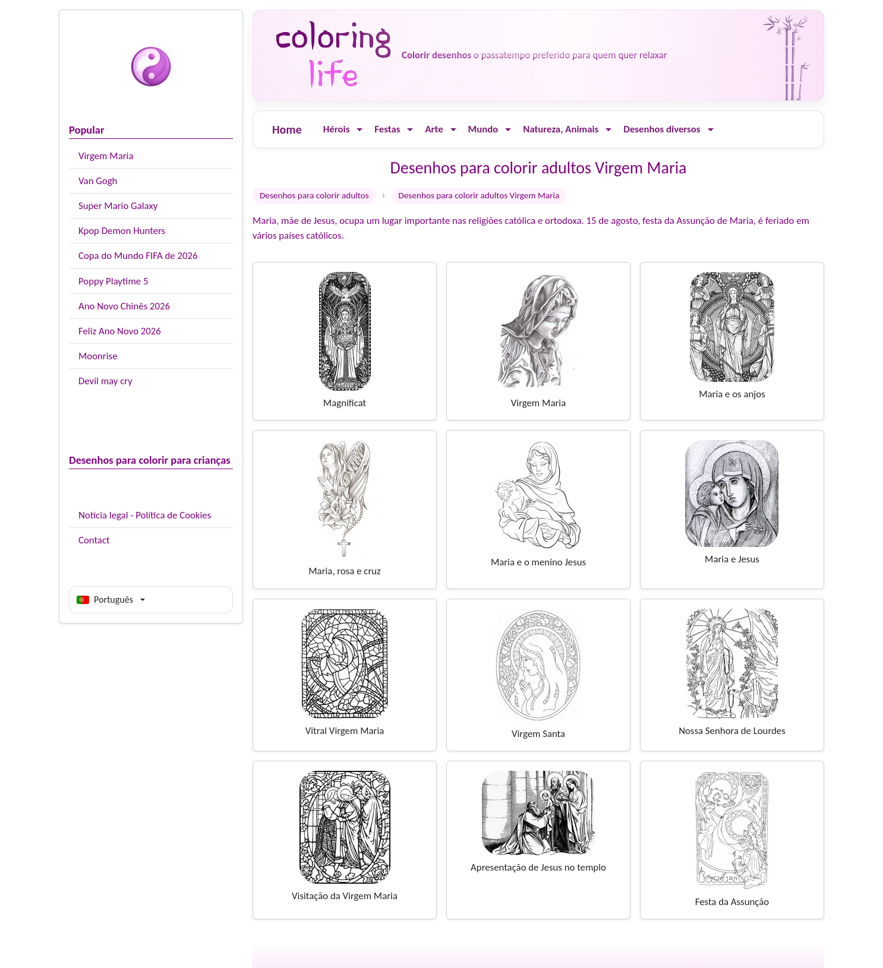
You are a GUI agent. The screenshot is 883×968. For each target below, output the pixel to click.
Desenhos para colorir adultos (314, 195)
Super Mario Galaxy (117, 206)
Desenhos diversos (661, 129)
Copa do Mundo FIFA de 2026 (138, 255)
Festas (387, 129)
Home (287, 129)
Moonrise (97, 356)
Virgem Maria (105, 156)
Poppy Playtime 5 (113, 281)
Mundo (483, 129)
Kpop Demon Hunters (121, 230)
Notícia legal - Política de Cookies (144, 515)
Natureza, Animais (560, 129)
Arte (434, 129)
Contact (94, 540)
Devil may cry (105, 381)
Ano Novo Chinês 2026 (124, 306)
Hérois (336, 129)
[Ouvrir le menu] (359, 129)
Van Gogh (97, 181)
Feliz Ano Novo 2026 (119, 331)
